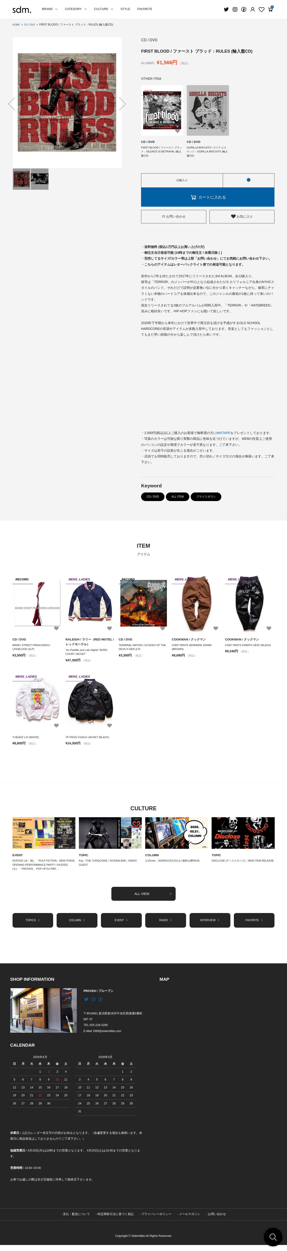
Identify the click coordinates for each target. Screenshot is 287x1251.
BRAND (50, 9)
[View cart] (270, 9)
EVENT (18, 858)
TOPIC (84, 858)
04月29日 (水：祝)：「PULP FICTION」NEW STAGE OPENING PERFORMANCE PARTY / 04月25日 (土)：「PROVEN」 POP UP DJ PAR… (43, 869)
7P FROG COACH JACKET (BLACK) (89, 740)
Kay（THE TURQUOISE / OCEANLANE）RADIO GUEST (109, 866)
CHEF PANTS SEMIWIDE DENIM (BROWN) (193, 649)
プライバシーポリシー (156, 1220)
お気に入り (242, 218)
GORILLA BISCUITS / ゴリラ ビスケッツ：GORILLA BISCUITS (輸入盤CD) (206, 152)
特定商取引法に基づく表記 (115, 1220)
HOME (17, 24)
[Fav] (252, 9)
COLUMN (152, 858)
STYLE (125, 9)
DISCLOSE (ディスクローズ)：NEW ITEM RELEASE (238, 866)
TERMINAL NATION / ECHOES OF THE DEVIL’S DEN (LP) (141, 649)
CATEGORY (76, 9)
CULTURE (103, 9)
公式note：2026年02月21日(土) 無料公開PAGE (174, 864)
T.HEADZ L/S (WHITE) (27, 740)
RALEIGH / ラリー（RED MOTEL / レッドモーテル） (90, 643)
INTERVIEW (209, 925)
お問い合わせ (174, 218)
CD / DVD (31, 24)
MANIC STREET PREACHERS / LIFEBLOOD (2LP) (33, 649)
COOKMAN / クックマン (190, 641)
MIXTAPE (223, 434)
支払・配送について (76, 1220)
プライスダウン (206, 498)
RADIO (165, 925)
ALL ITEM (177, 498)
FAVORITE (144, 9)
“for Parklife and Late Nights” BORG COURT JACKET (88, 654)
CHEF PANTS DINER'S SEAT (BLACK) (250, 647)
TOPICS (32, 925)
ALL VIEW (153, 898)
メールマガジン (189, 1220)
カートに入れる (208, 199)
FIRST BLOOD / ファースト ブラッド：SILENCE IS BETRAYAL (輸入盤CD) (161, 152)
